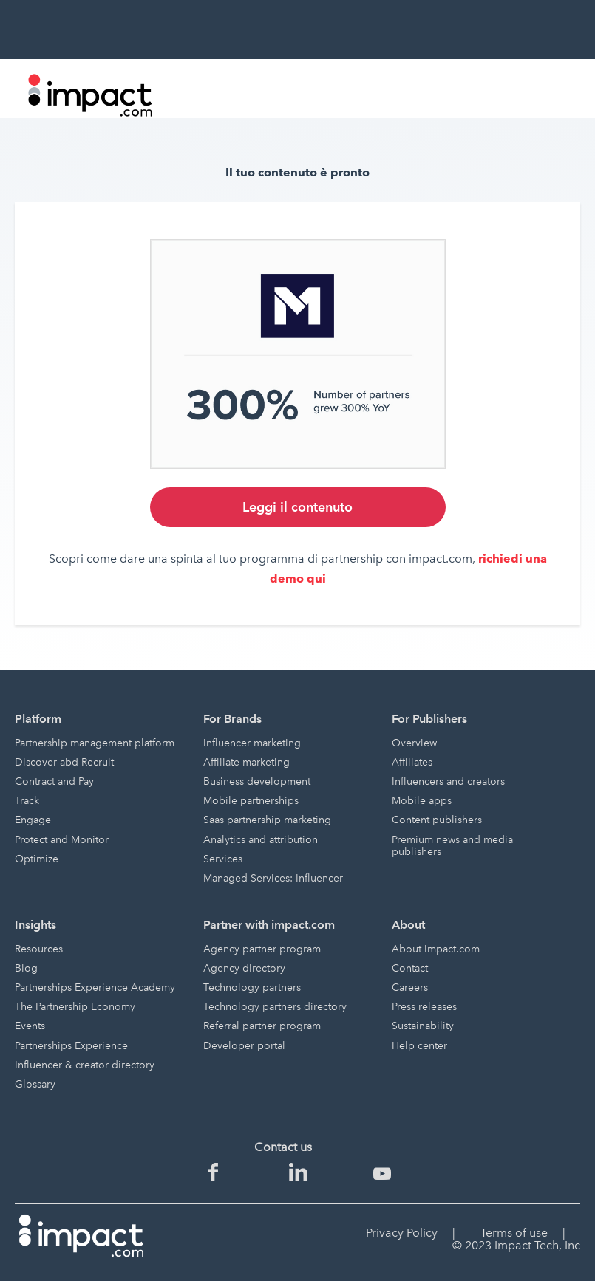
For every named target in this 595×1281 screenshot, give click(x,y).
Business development (256, 781)
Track (27, 800)
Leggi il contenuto (297, 507)
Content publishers (437, 820)
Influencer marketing (252, 743)
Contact (410, 968)
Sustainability (423, 1026)
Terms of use (514, 1233)
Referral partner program (262, 1026)
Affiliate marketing (246, 762)
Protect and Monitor (62, 840)
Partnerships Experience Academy (95, 987)
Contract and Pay (54, 781)
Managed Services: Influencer (273, 878)
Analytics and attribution (260, 840)
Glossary (35, 1084)
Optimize (36, 859)
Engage (33, 820)
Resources (39, 949)
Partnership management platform (94, 743)
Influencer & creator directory (84, 1065)
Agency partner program (262, 949)
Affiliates (412, 762)
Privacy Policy (402, 1233)
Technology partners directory (275, 1006)
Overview (414, 743)
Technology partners (252, 987)
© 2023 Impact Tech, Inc (516, 1245)
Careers (410, 987)
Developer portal (244, 1046)
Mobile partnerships (251, 800)
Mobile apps (422, 800)
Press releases (424, 1006)
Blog (26, 968)
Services (222, 859)
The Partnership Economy (75, 1006)
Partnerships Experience (71, 1046)
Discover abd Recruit (64, 762)
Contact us (283, 1147)
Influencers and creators (448, 781)
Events (30, 1026)
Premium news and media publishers (452, 846)
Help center (419, 1046)
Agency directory (244, 968)
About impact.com (436, 949)
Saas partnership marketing (267, 820)
